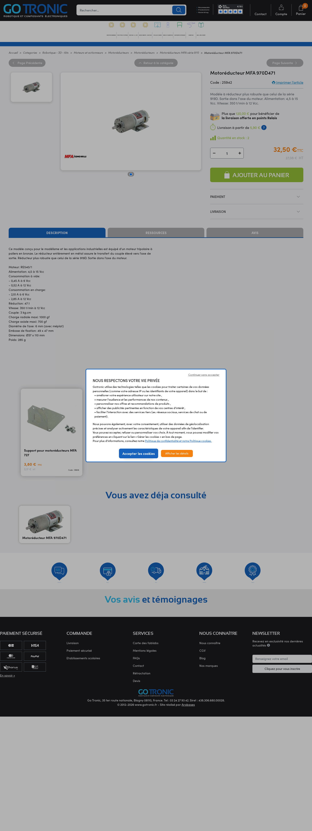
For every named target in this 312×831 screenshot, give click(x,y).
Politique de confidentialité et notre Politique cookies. (178, 441)
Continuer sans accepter (203, 375)
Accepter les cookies (138, 453)
